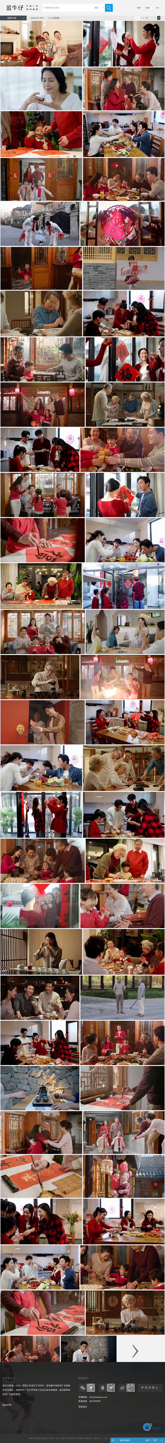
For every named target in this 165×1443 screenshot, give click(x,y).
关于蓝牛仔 (9, 1378)
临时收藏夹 (124, 1440)
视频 (96, 8)
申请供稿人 (150, 1387)
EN (157, 8)
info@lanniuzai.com (98, 1397)
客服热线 (82, 1401)
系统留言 (82, 1407)
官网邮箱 (82, 1397)
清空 (155, 1440)
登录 (139, 8)
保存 (147, 1440)
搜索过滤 (11, 18)
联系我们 (83, 1378)
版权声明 (7, 1405)
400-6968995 (95, 1401)
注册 (147, 8)
